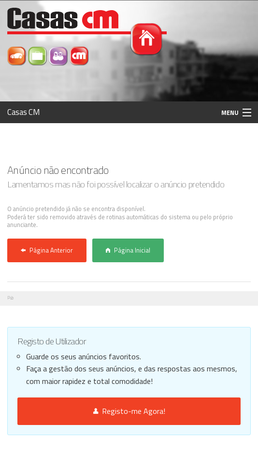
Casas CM (23, 112)
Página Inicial (128, 250)
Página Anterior (47, 250)
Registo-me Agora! (129, 411)
